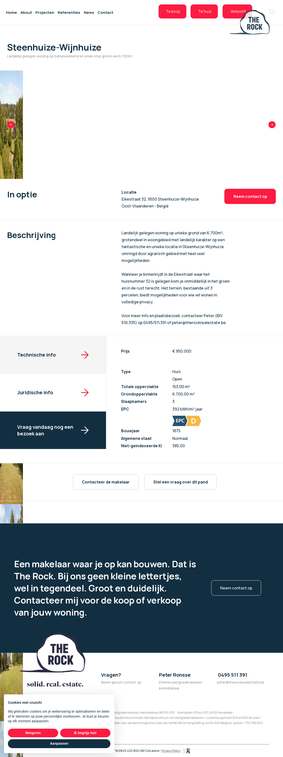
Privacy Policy (170, 751)
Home (11, 14)
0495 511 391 (232, 674)
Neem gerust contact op (121, 682)
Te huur (193, 14)
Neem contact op (250, 196)
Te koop (158, 14)
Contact (105, 14)
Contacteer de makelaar (106, 482)
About (26, 14)
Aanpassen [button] (59, 743)
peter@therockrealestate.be (240, 682)
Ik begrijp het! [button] (85, 733)
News (89, 14)
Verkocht (230, 14)
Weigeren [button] (33, 733)
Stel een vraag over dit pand (180, 482)
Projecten (44, 14)
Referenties (69, 14)
